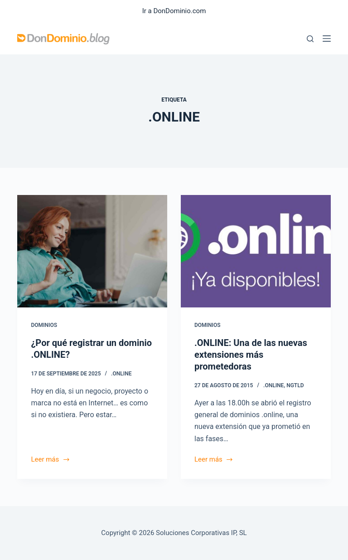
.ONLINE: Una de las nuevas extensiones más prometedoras (250, 354)
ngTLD (295, 385)
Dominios (44, 325)
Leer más (50, 460)
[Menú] (327, 38)
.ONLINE (121, 373)
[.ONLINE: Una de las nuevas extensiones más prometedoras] (256, 251)
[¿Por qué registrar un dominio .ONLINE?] (92, 251)
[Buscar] (310, 38)
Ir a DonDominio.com (174, 11)
